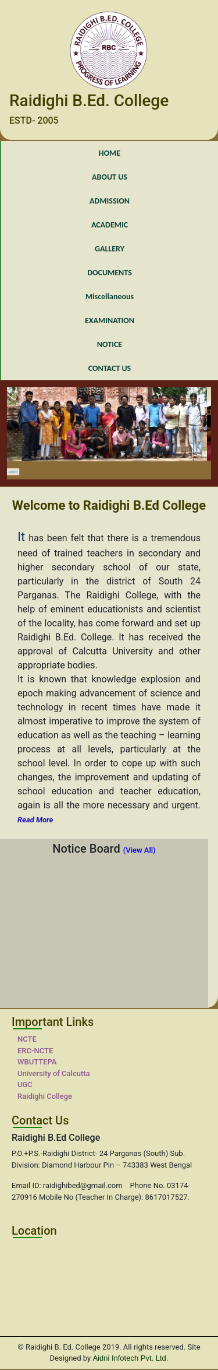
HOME (109, 153)
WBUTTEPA (36, 1061)
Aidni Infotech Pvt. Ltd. (130, 1358)
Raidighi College (44, 1096)
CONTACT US (109, 368)
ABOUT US (109, 177)
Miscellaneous (109, 297)
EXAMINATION (109, 320)
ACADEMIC (109, 225)
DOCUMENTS (109, 273)
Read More (35, 819)
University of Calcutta (53, 1073)
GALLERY (109, 249)
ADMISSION (110, 201)
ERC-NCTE (35, 1050)
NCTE (27, 1039)
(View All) (139, 850)
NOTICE (109, 344)
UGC (25, 1084)
